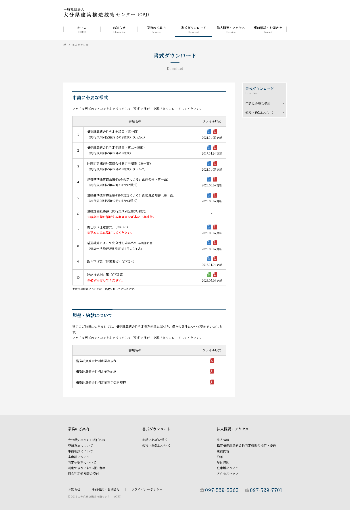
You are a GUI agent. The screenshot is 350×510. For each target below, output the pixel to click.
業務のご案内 (156, 29)
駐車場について (228, 468)
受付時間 (223, 462)
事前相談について (80, 451)
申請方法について (80, 445)
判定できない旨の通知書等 (86, 468)
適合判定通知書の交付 (83, 473)
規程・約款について (259, 112)
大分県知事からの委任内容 (86, 440)
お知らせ (119, 29)
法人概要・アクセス (230, 29)
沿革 (220, 456)
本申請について (79, 456)
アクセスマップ (227, 473)
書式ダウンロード (193, 29)
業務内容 (223, 451)
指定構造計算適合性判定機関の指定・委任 (246, 445)
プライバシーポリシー (146, 489)
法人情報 (223, 440)
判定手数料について (82, 462)
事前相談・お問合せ (268, 29)
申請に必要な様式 (257, 103)
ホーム (82, 29)
